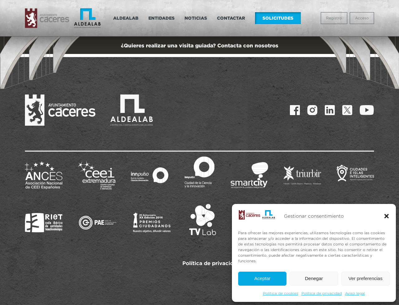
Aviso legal (355, 293)
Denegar (314, 278)
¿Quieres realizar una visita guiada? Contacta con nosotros (199, 45)
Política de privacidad (321, 293)
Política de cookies (280, 293)
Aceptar (262, 278)
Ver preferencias (365, 278)
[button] (386, 216)
